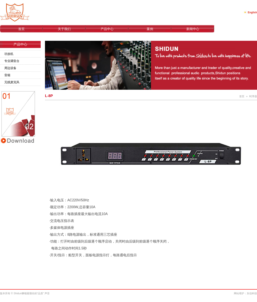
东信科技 (252, 293)
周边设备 (10, 68)
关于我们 (64, 29)
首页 (21, 29)
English (252, 12)
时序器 (253, 96)
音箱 (7, 75)
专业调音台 (11, 61)
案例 (150, 29)
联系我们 (235, 29)
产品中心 (107, 29)
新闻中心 (192, 29)
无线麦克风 (11, 82)
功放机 (8, 54)
